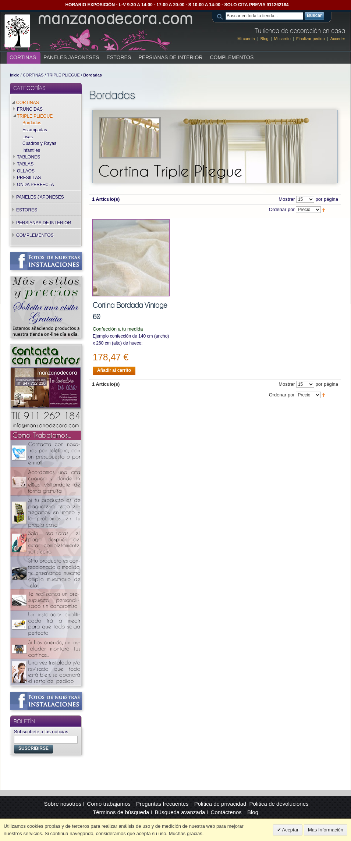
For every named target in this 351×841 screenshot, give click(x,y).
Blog (264, 38)
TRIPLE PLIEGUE (63, 75)
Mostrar (287, 199)
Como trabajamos (108, 804)
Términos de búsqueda (121, 812)
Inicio (15, 75)
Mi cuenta (246, 38)
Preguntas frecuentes (162, 804)
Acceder (337, 38)
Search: (221, 16)
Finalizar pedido (310, 38)
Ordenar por (282, 210)
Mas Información (325, 830)
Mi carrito (282, 38)
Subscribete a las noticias (41, 731)
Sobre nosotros (62, 804)
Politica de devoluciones (279, 804)
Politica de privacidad (220, 804)
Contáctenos (226, 812)
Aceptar (290, 830)
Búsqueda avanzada (180, 812)
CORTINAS (33, 75)
